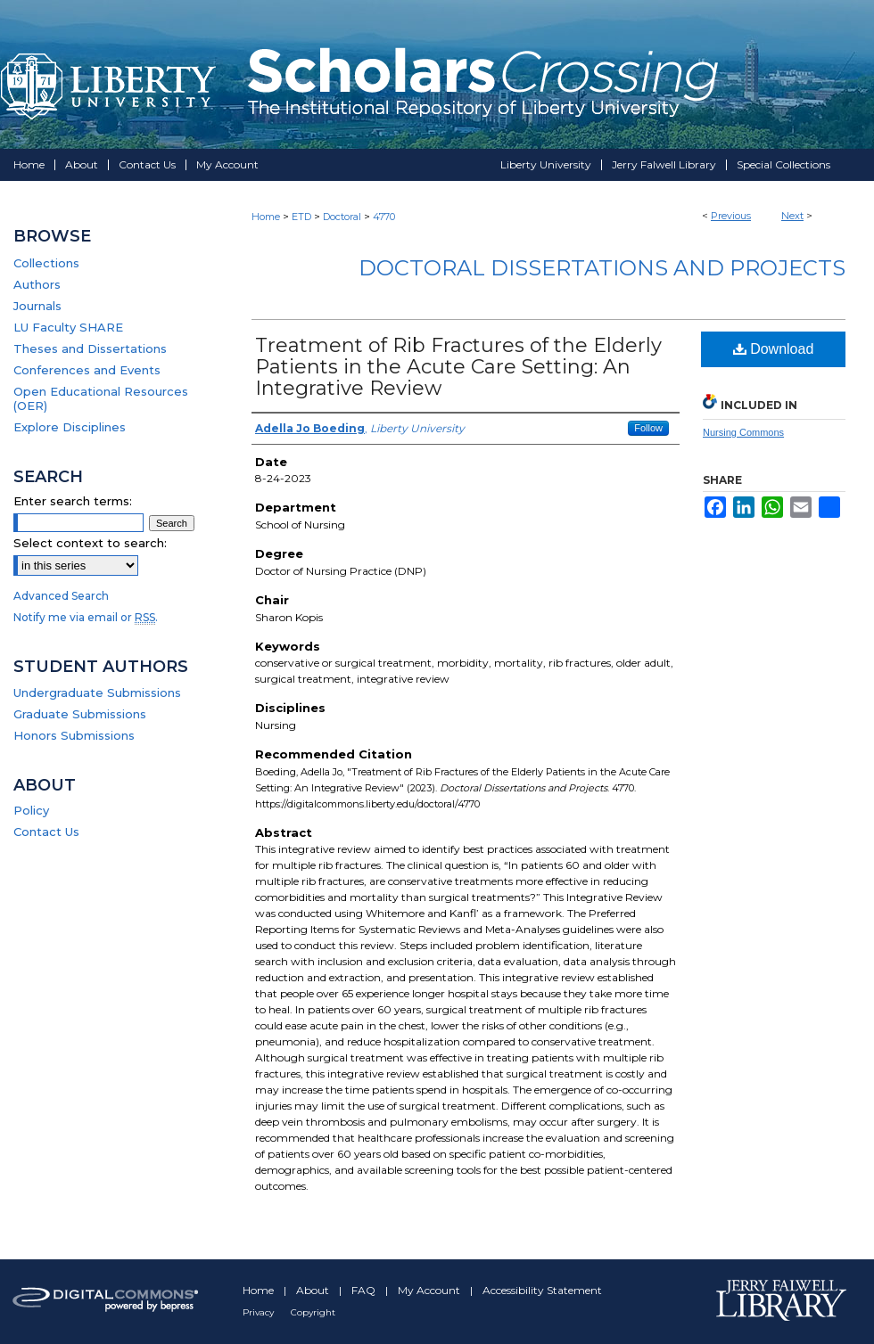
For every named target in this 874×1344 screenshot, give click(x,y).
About (314, 1290)
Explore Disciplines (69, 427)
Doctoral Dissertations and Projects (602, 268)
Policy (31, 810)
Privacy (259, 1312)
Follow (648, 427)
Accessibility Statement (542, 1290)
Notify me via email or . (85, 617)
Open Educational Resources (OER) (100, 398)
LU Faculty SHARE (68, 327)
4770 (384, 216)
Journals (37, 306)
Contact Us (46, 831)
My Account (430, 1290)
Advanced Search (61, 595)
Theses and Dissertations (90, 348)
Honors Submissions (74, 735)
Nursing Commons (743, 432)
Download (773, 348)
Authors (37, 284)
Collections (46, 263)
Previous (731, 215)
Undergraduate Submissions (97, 692)
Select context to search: (90, 543)
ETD (301, 216)
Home (265, 216)
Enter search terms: (72, 501)
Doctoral (342, 216)
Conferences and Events (87, 370)
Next (792, 215)
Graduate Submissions (79, 714)
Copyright (313, 1312)
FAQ (364, 1290)
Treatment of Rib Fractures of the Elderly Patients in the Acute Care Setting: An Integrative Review (458, 366)
